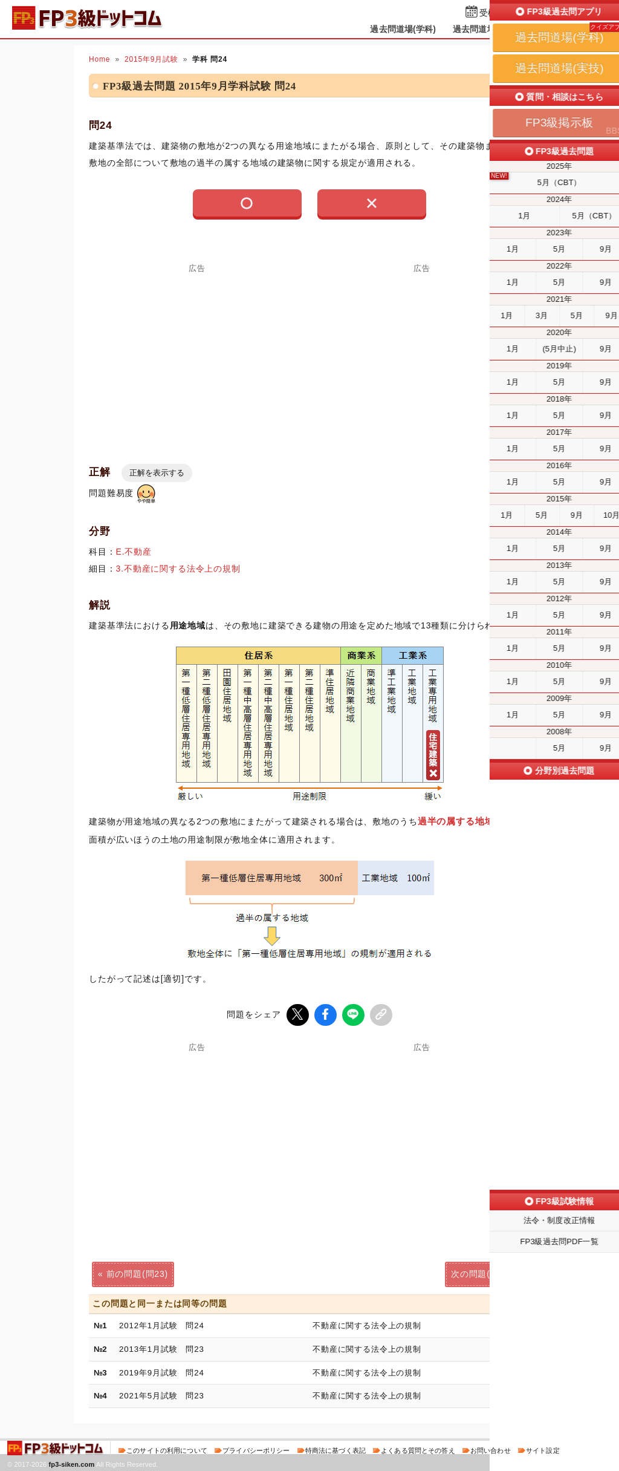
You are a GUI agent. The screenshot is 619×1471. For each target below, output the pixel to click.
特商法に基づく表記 (335, 1449)
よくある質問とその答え (418, 1449)
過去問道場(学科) (403, 29)
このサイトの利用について (166, 1449)
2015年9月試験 (151, 59)
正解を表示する (156, 472)
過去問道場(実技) (486, 29)
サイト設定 (543, 1449)
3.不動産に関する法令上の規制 (178, 568)
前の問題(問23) (137, 1272)
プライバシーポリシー (256, 1449)
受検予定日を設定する (522, 13)
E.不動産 (134, 551)
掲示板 (548, 29)
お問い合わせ (490, 1449)
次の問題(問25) (482, 1272)
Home (99, 59)
